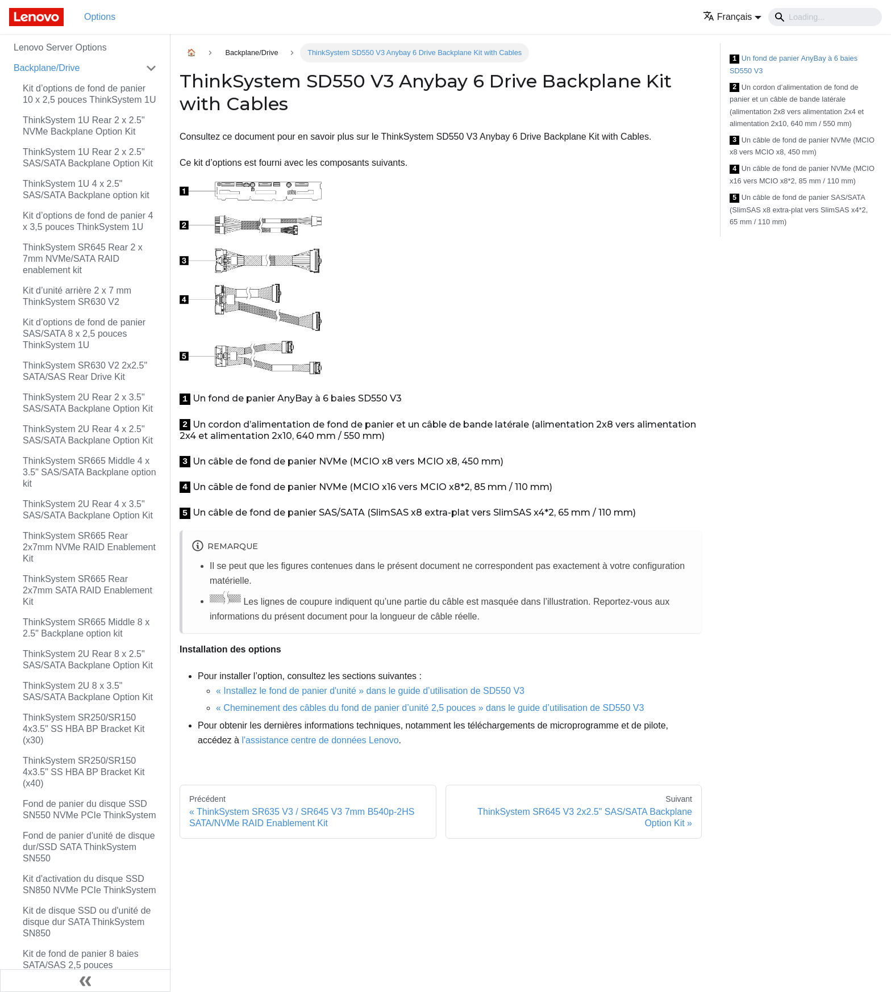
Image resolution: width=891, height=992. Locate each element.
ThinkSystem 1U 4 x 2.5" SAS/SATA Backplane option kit (86, 189)
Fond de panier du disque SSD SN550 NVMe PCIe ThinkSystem (89, 809)
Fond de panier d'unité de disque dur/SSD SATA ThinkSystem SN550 (89, 847)
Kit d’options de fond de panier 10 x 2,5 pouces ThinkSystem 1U (89, 93)
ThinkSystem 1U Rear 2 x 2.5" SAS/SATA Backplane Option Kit (88, 157)
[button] (732, 17)
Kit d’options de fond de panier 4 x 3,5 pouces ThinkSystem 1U (88, 221)
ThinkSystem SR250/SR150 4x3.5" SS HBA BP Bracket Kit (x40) (83, 772)
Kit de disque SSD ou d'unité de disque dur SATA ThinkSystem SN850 (87, 922)
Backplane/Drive (47, 68)
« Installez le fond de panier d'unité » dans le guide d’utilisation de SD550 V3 (370, 691)
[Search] (825, 17)
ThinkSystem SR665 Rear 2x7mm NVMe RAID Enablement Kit (89, 547)
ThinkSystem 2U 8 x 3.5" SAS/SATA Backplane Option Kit (88, 691)
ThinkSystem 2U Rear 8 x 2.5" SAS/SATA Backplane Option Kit (88, 659)
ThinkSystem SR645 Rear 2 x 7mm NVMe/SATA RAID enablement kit (83, 258)
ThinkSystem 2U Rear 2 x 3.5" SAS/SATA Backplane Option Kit (88, 402)
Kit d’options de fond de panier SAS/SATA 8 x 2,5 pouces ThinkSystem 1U (84, 333)
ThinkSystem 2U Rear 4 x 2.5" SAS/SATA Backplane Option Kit (88, 434)
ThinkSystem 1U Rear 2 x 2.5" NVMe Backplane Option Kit (84, 125)
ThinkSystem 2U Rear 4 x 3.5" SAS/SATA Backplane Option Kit (88, 509)
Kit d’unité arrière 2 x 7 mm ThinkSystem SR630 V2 (77, 296)
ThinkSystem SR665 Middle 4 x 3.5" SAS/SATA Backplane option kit (89, 472)
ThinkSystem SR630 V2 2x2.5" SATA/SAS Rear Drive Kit (85, 371)
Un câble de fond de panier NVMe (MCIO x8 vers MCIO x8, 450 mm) (802, 146)
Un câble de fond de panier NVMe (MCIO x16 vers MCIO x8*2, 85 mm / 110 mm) (802, 174)
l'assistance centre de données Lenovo (320, 740)
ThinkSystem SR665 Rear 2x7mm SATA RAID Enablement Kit (87, 590)
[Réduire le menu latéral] (85, 980)
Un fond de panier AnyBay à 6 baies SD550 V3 (793, 64)
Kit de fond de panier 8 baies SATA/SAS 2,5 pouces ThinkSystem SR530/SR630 (81, 965)
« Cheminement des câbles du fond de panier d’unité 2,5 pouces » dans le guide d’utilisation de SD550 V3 (430, 708)
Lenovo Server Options (60, 47)
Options (99, 17)
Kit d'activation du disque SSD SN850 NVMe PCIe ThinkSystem (89, 884)
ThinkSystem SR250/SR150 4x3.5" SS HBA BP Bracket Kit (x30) (83, 729)
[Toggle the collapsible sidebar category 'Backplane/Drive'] (151, 68)
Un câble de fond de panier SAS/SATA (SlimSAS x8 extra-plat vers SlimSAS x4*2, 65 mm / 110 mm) (799, 209)
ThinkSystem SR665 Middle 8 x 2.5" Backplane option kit (86, 627)
